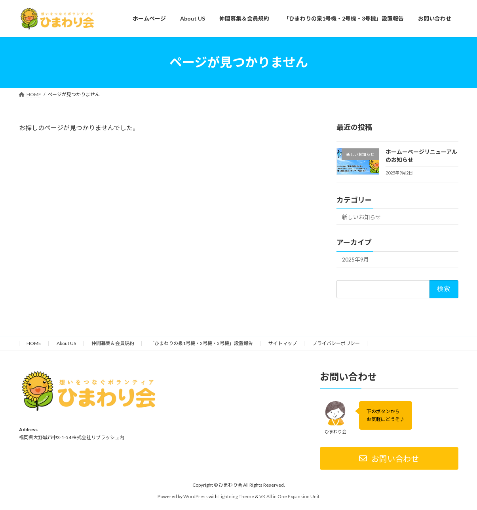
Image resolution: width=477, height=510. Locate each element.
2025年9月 (355, 259)
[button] (389, 458)
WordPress (195, 496)
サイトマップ (282, 343)
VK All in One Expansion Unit (289, 496)
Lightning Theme (236, 496)
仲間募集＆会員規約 (112, 343)
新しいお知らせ (361, 216)
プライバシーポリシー (336, 343)
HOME (34, 343)
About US (66, 343)
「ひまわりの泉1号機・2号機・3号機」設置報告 (201, 343)
